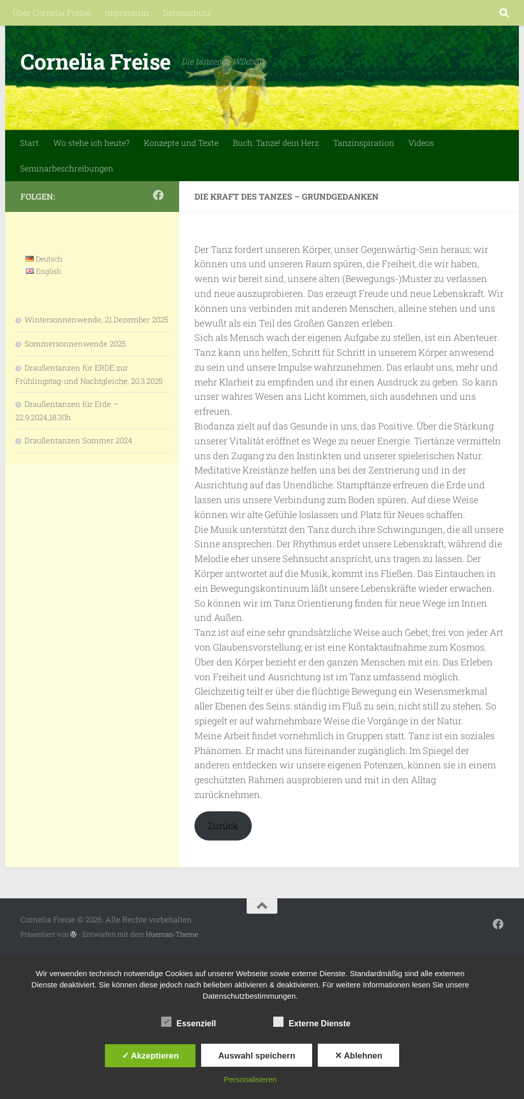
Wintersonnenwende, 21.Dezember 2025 (96, 319)
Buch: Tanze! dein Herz (276, 142)
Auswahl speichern (256, 1055)
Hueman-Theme (172, 934)
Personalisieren (250, 1079)
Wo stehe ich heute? (91, 142)
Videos (421, 142)
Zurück (223, 826)
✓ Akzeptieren (150, 1055)
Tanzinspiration (363, 142)
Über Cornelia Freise (51, 12)
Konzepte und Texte (181, 142)
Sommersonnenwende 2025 (75, 343)
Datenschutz (187, 12)
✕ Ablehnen (358, 1055)
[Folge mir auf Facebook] (158, 195)
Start (29, 142)
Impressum (126, 12)
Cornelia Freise (95, 61)
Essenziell (188, 1022)
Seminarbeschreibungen (66, 168)
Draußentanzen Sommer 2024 (79, 440)
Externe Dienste (312, 1022)
